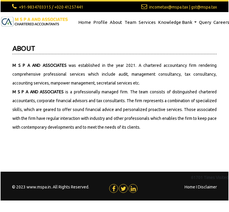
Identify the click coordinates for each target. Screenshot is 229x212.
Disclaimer (207, 187)
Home (84, 22)
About (116, 22)
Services (147, 22)
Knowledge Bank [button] (175, 22)
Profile (100, 22)
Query (205, 22)
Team (130, 22)
